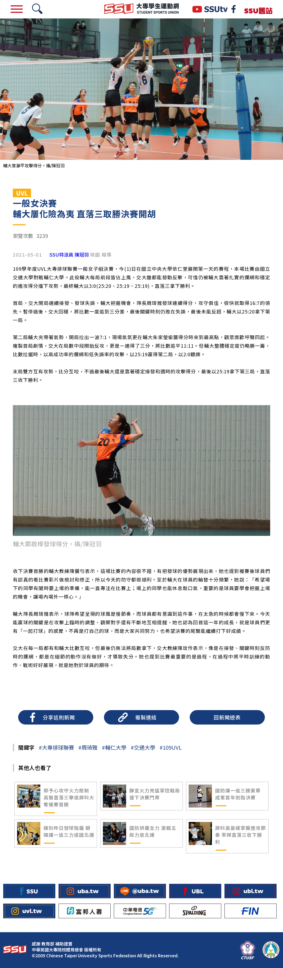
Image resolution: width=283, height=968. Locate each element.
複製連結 (146, 717)
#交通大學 (143, 747)
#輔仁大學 (114, 747)
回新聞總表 (227, 717)
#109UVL (171, 747)
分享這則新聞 (59, 717)
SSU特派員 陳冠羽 (69, 254)
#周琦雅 (88, 747)
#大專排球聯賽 (56, 747)
